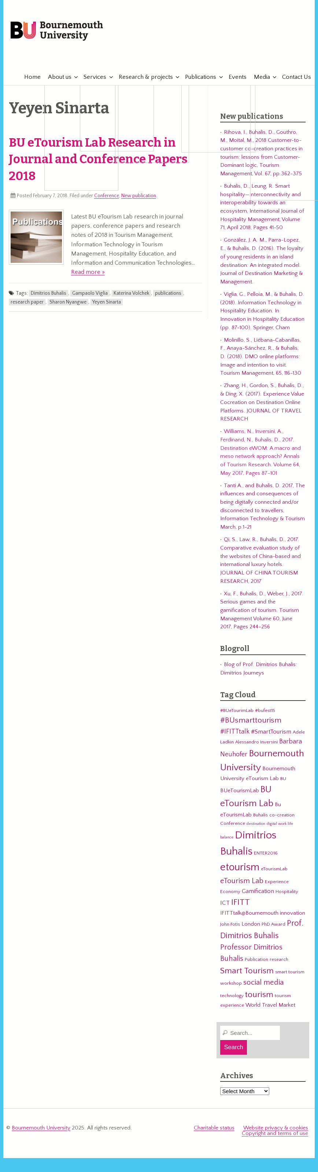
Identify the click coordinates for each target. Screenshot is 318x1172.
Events (234, 77)
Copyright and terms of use (275, 1133)
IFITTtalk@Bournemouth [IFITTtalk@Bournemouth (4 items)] (249, 913)
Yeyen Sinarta (106, 302)
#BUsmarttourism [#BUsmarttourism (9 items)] (250, 720)
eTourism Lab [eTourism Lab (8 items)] (241, 881)
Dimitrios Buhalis (48, 293)
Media (258, 77)
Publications (196, 77)
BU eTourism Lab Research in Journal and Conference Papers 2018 (98, 159)
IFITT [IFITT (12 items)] (240, 902)
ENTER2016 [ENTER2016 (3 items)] (266, 853)
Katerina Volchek (131, 293)
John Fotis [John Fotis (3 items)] (230, 924)
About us (56, 77)
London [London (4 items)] (250, 924)
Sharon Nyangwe (67, 302)
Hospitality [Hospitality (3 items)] (287, 891)
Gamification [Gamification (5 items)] (258, 891)
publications (168, 293)
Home (29, 77)
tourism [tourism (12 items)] (259, 994)
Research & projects (142, 77)
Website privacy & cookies (275, 1128)
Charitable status (214, 1128)
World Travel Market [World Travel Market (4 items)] (270, 1005)
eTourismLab (259, 54)
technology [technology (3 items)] (232, 995)
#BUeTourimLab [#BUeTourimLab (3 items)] (237, 710)
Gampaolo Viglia (90, 293)
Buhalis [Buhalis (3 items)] (260, 815)
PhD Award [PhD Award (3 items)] (273, 924)
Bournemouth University (57, 31)
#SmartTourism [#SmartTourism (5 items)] (271, 731)
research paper (27, 302)
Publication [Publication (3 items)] (256, 959)
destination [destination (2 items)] (256, 824)
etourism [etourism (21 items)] (239, 867)
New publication (138, 195)
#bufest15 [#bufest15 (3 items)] (265, 710)
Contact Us (292, 77)
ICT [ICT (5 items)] (225, 903)
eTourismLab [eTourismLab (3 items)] (274, 868)
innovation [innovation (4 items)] (292, 913)
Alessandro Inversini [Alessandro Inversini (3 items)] (256, 742)
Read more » (88, 272)
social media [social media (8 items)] (263, 982)
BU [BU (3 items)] (283, 778)
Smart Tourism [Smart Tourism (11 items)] (247, 971)
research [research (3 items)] (279, 959)
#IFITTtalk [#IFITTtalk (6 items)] (234, 731)
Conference (106, 195)
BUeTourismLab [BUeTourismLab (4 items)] (239, 790)
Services (91, 77)
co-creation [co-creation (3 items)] (282, 815)
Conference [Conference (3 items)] (232, 823)
